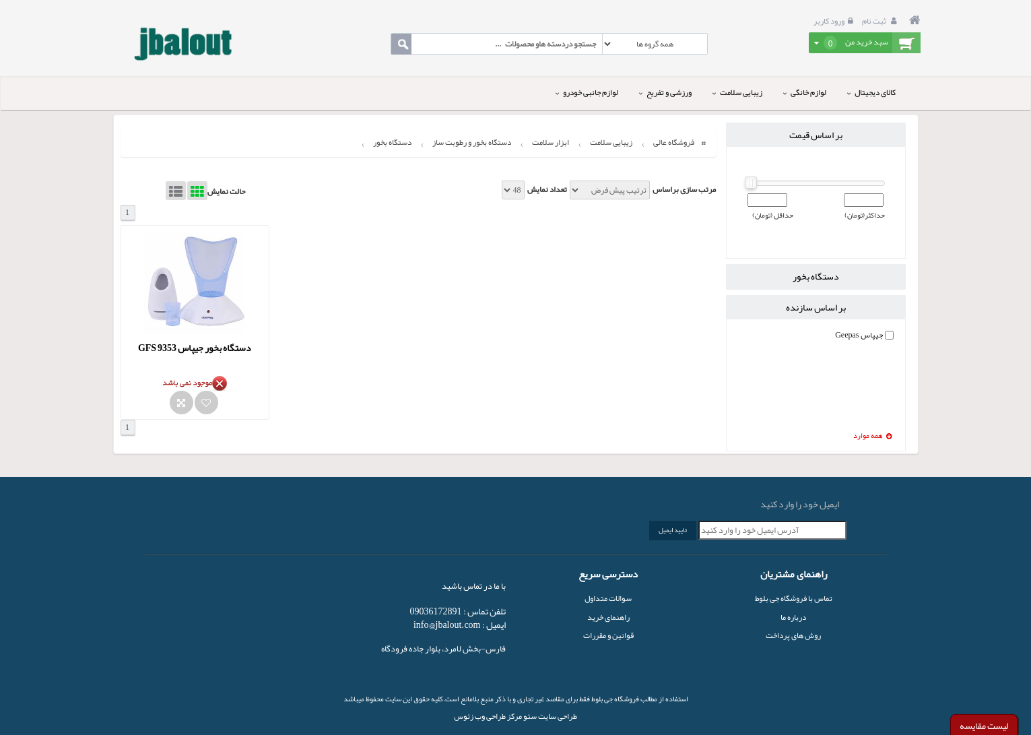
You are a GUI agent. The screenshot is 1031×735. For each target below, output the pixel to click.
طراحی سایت (557, 716)
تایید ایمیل (673, 530)
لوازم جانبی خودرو (587, 92)
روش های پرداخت (793, 635)
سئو (529, 716)
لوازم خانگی (804, 92)
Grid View (197, 190)
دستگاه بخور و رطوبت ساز (471, 142)
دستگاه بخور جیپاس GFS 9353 (194, 347)
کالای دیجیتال (871, 92)
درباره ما (793, 617)
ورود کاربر (835, 21)
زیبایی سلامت (737, 92)
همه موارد (872, 436)
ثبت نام (881, 21)
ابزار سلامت (550, 142)
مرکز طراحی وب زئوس (488, 716)
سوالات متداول (608, 598)
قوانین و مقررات (608, 635)
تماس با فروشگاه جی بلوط (793, 598)
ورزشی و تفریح (665, 92)
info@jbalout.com (447, 624)
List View (176, 190)
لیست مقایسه (984, 725)
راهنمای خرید (608, 617)
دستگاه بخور (392, 142)
